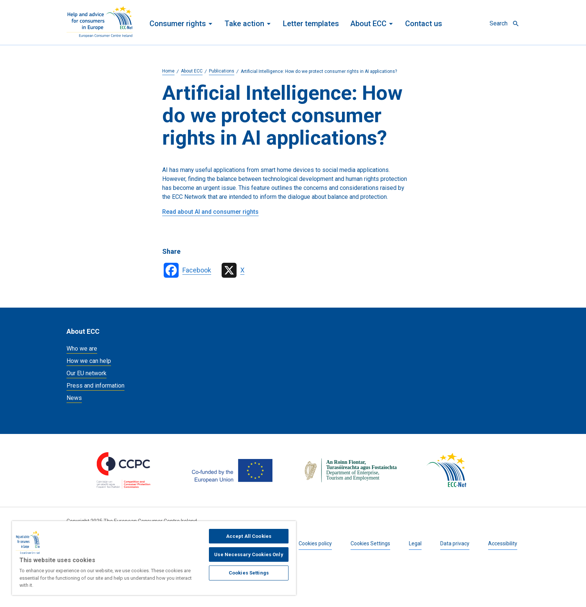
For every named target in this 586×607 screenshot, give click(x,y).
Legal (415, 543)
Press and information (95, 385)
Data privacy (454, 543)
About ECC (368, 23)
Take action (244, 23)
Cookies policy (315, 543)
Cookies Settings (370, 543)
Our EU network (87, 373)
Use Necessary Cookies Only (248, 554)
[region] (154, 558)
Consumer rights (177, 23)
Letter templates (311, 23)
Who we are (82, 348)
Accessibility (502, 543)
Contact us (423, 23)
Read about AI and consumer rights (210, 211)
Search (499, 23)
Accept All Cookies (248, 536)
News (74, 397)
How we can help (89, 360)
